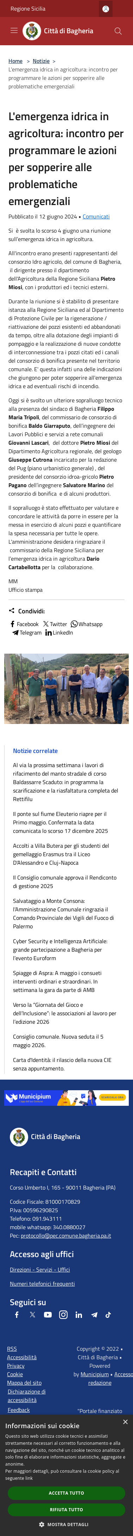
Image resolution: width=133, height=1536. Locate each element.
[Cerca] (118, 31)
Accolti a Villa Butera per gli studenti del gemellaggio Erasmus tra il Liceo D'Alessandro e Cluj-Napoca (61, 854)
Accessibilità (22, 1357)
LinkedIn (58, 632)
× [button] (125, 1422)
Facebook (23, 624)
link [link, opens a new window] (29, 1478)
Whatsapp (86, 624)
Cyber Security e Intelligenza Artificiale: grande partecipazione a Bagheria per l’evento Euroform (60, 949)
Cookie (15, 1374)
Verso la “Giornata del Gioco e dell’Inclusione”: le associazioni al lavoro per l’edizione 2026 (64, 1013)
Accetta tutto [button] (66, 1493)
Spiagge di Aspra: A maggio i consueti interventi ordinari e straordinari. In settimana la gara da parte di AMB (57, 981)
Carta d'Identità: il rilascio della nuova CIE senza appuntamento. (62, 1064)
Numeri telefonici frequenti (42, 1283)
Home (15, 61)
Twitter (54, 624)
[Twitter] (32, 1315)
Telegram (26, 632)
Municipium (95, 1374)
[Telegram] (94, 1315)
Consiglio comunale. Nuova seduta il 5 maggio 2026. (58, 1040)
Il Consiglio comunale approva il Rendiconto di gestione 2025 (64, 881)
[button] (66, 1524)
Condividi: (26, 611)
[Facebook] (17, 1315)
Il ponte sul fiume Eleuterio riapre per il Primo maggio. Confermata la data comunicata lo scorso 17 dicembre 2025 (60, 822)
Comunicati (96, 216)
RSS (12, 1348)
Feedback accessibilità (22, 1414)
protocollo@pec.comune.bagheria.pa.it (66, 1235)
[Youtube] (48, 1315)
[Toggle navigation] (14, 30)
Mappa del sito (24, 1382)
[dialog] (66, 1475)
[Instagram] (63, 1315)
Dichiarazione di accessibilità (27, 1395)
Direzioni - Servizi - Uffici (40, 1269)
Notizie (41, 61)
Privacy (16, 1365)
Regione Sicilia (28, 8)
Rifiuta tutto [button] (66, 1510)
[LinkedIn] (79, 1315)
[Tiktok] (108, 1315)
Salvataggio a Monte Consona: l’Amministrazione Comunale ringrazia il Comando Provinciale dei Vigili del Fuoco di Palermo (63, 913)
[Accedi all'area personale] (106, 9)
